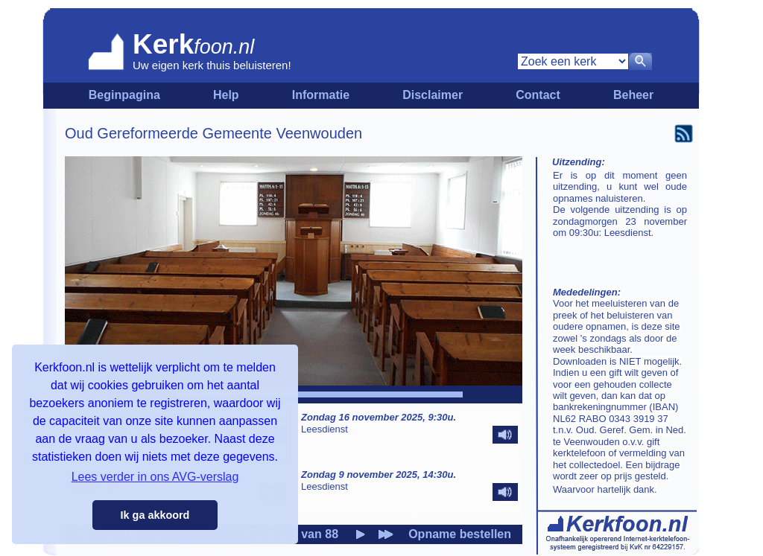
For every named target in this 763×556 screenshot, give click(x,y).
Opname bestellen (459, 534)
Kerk (163, 44)
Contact (538, 95)
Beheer (633, 95)
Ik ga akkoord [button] (155, 515)
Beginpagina (124, 95)
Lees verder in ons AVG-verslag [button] (155, 476)
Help (226, 95)
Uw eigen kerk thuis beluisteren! (212, 65)
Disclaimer (432, 95)
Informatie (320, 95)
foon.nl (224, 47)
